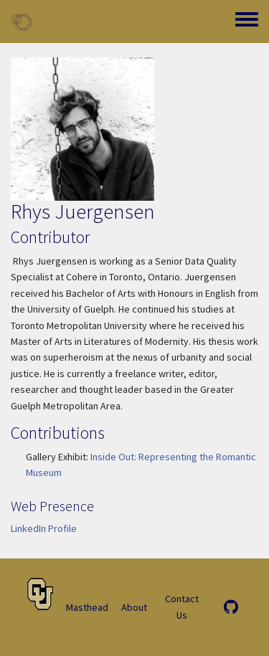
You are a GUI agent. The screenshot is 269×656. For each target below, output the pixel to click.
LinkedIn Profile (44, 528)
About (134, 607)
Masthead (87, 607)
